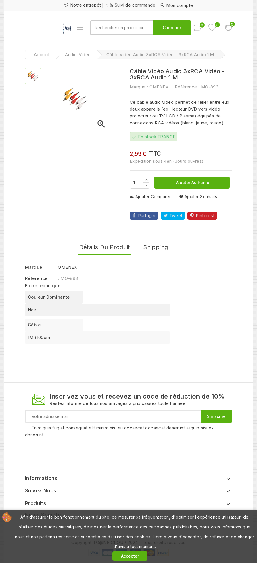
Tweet (176, 215)
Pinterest (205, 215)
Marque (33, 267)
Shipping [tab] (155, 247)
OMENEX (158, 87)
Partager (147, 215)
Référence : (187, 87)
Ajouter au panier (193, 182)
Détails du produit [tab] (104, 247)
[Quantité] (136, 183)
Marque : (139, 87)
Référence (36, 278)
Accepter (130, 555)
